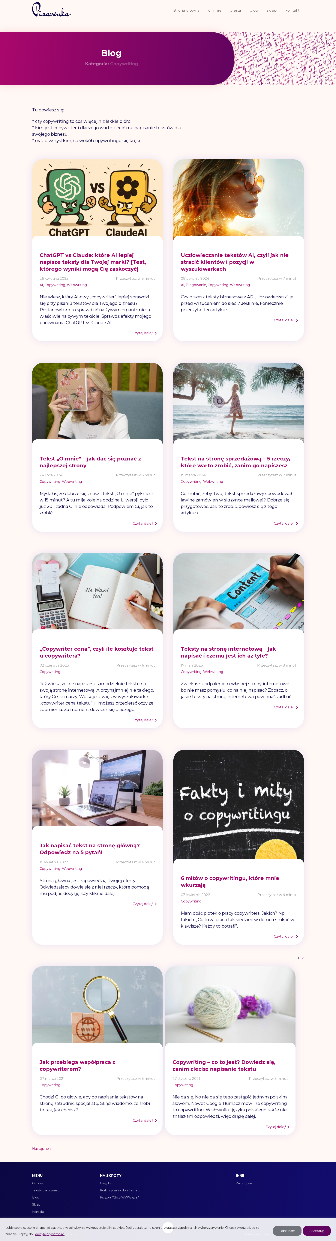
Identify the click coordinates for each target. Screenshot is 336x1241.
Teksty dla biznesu (45, 1190)
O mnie (214, 10)
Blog (254, 10)
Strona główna (186, 10)
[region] (168, 1229)
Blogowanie (196, 285)
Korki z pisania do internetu (120, 1190)
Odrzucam (287, 1231)
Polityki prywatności (49, 1234)
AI (41, 285)
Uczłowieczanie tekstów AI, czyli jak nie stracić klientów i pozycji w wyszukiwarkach (235, 262)
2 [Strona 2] (303, 958)
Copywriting (55, 285)
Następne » (41, 1149)
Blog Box (107, 1183)
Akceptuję (316, 1231)
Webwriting (77, 285)
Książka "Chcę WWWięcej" (119, 1197)
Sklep (272, 10)
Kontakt (292, 10)
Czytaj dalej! (143, 333)
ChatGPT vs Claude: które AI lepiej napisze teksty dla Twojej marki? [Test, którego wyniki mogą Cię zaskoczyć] (93, 262)
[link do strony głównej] (51, 10)
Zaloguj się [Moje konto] (244, 1183)
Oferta (235, 10)
